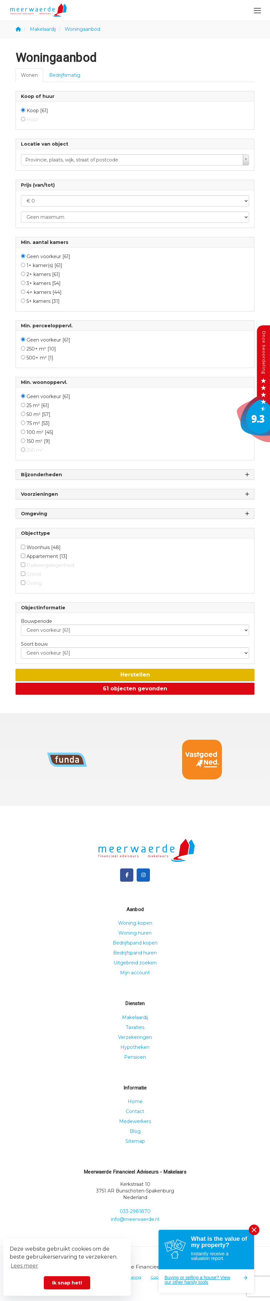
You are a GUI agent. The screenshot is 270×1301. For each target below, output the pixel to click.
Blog (135, 1131)
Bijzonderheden (135, 474)
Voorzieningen (135, 494)
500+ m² (40, 358)
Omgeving (135, 513)
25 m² (38, 405)
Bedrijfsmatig (64, 75)
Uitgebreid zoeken (135, 963)
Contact (135, 1111)
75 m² (38, 423)
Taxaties (135, 1027)
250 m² (35, 450)
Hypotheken (135, 1047)
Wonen (29, 75)
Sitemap (135, 1141)
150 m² (38, 441)
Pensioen (135, 1057)
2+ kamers (43, 274)
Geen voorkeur (48, 256)
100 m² (40, 432)
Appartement (47, 556)
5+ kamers (43, 301)
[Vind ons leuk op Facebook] (126, 875)
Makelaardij (135, 1017)
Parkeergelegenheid (50, 565)
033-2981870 (135, 1211)
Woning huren (135, 933)
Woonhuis (44, 547)
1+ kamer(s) (44, 265)
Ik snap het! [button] (67, 1283)
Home (135, 1101)
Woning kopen (135, 923)
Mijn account (135, 973)
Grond (34, 574)
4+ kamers (44, 292)
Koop (37, 111)
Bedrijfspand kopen (135, 943)
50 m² (38, 414)
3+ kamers (44, 283)
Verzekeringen (135, 1037)
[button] (135, 675)
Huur (32, 119)
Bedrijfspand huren (135, 953)
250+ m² (41, 349)
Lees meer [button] (24, 1266)
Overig (34, 583)
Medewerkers (135, 1121)
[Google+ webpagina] (143, 875)
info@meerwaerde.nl (135, 1219)
